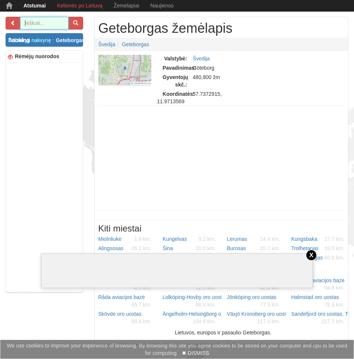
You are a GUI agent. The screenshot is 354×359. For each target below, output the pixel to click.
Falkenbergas (317, 257)
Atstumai (34, 6)
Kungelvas (189, 239)
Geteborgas (135, 44)
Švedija (107, 44)
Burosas (253, 248)
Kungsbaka (317, 239)
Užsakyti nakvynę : (46, 40)
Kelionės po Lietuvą (79, 6)
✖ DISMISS (195, 353)
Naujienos (162, 6)
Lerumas (253, 239)
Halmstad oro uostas (317, 301)
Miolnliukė (125, 239)
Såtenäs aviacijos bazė (317, 284)
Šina (189, 248)
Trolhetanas (317, 248)
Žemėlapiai (126, 6)
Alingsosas (125, 248)
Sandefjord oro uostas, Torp (320, 318)
